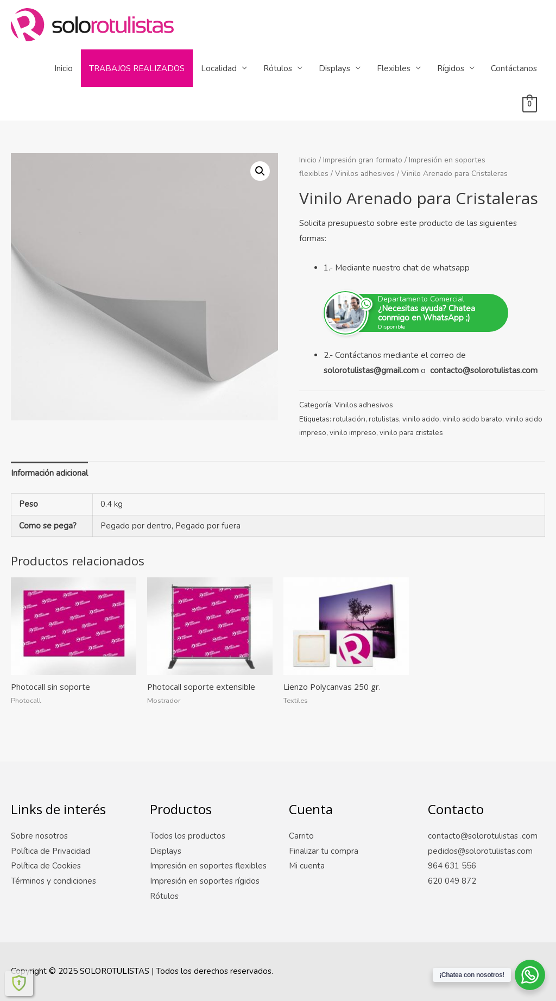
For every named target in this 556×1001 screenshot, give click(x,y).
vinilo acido (420, 419)
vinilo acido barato (472, 419)
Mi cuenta (307, 865)
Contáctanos (514, 68)
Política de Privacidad (50, 851)
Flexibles (393, 68)
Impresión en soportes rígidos (205, 881)
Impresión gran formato (362, 160)
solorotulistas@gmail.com (371, 370)
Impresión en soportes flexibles (208, 865)
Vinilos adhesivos (365, 173)
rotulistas (384, 419)
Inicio (63, 68)
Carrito (301, 835)
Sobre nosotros (39, 835)
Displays (334, 68)
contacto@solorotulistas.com (484, 370)
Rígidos (450, 68)
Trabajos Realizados (137, 68)
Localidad (219, 68)
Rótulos (277, 68)
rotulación (349, 419)
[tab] (49, 473)
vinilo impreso (353, 432)
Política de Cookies (46, 865)
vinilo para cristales (411, 432)
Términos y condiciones (53, 881)
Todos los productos (187, 835)
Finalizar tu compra (323, 851)
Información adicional (49, 473)
